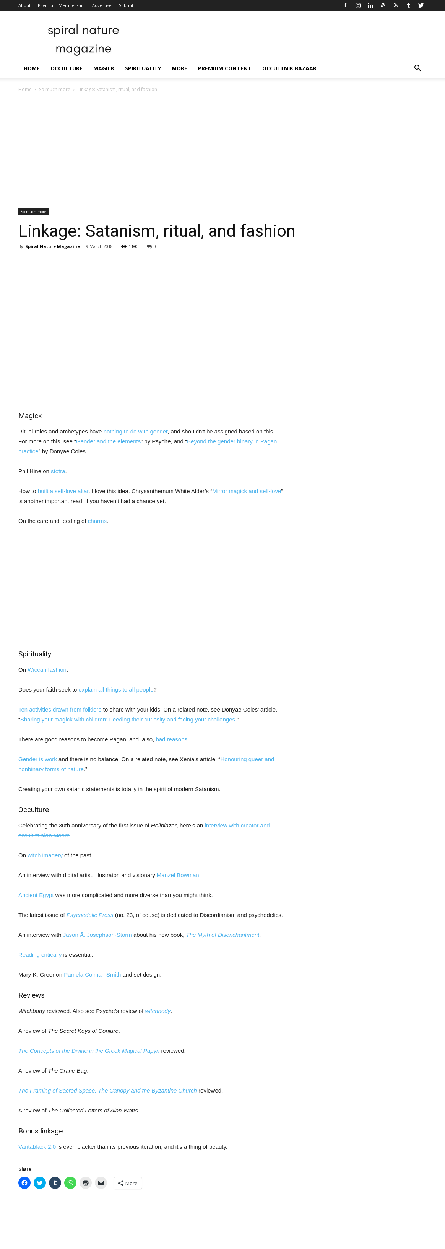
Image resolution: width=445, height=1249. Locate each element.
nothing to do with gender (136, 431)
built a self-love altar (63, 491)
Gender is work (37, 759)
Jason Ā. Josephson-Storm (97, 934)
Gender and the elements (108, 441)
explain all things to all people (116, 689)
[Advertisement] (222, 151)
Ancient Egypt (36, 895)
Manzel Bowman (178, 875)
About (24, 5)
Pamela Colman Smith (92, 974)
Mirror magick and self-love (246, 491)
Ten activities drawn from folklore (60, 709)
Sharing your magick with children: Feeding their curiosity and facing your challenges (127, 719)
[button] (417, 69)
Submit (126, 5)
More (179, 68)
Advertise (102, 5)
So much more (54, 89)
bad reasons (171, 739)
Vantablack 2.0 (37, 1146)
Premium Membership (61, 5)
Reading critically (40, 954)
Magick (103, 68)
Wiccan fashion (47, 669)
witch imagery (45, 855)
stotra (58, 471)
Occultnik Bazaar (289, 68)
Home (32, 68)
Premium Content (225, 68)
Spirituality (143, 68)
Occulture (66, 68)
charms (97, 521)
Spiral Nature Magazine (52, 246)
